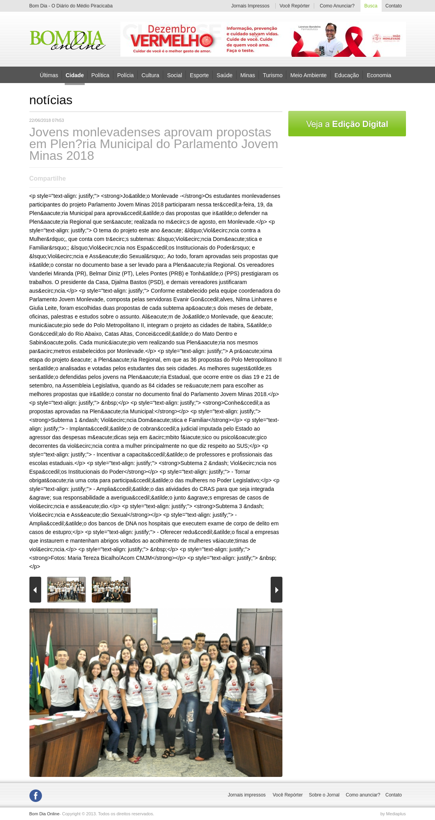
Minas (247, 75)
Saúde (224, 75)
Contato (394, 6)
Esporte (199, 75)
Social (174, 75)
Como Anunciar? (337, 6)
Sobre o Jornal (324, 795)
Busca (370, 6)
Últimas (49, 75)
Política (100, 75)
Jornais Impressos (250, 6)
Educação (347, 75)
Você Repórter (295, 6)
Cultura (150, 75)
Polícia (125, 75)
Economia (379, 75)
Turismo (272, 75)
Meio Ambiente (308, 75)
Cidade (75, 75)
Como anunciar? (363, 795)
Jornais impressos (247, 795)
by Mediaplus (393, 813)
